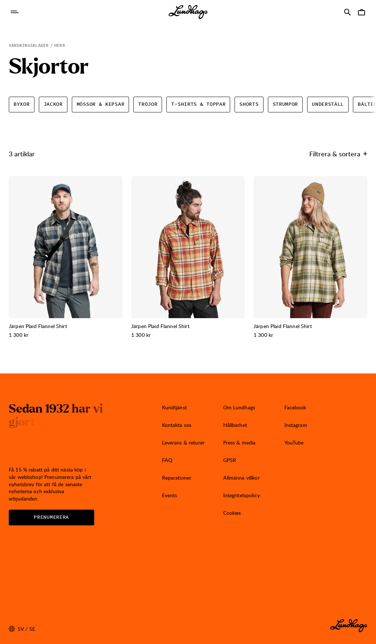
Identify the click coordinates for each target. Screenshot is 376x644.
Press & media (239, 442)
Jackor (53, 104)
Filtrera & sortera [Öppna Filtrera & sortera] (338, 153)
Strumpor (285, 104)
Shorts (248, 104)
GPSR (229, 460)
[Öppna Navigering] (15, 12)
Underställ (328, 104)
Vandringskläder (29, 45)
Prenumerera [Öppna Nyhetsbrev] (51, 517)
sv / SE (22, 629)
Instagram (295, 424)
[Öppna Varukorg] (361, 12)
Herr (59, 45)
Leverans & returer (183, 442)
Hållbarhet (235, 424)
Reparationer (177, 477)
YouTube (294, 442)
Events (169, 495)
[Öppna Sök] (347, 12)
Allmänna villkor (241, 477)
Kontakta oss (177, 424)
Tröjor (147, 104)
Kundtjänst (174, 407)
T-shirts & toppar (198, 104)
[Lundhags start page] (188, 12)
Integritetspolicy (241, 495)
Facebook (295, 407)
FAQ (167, 460)
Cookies (232, 512)
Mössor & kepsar (101, 104)
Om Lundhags (239, 407)
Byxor (22, 104)
